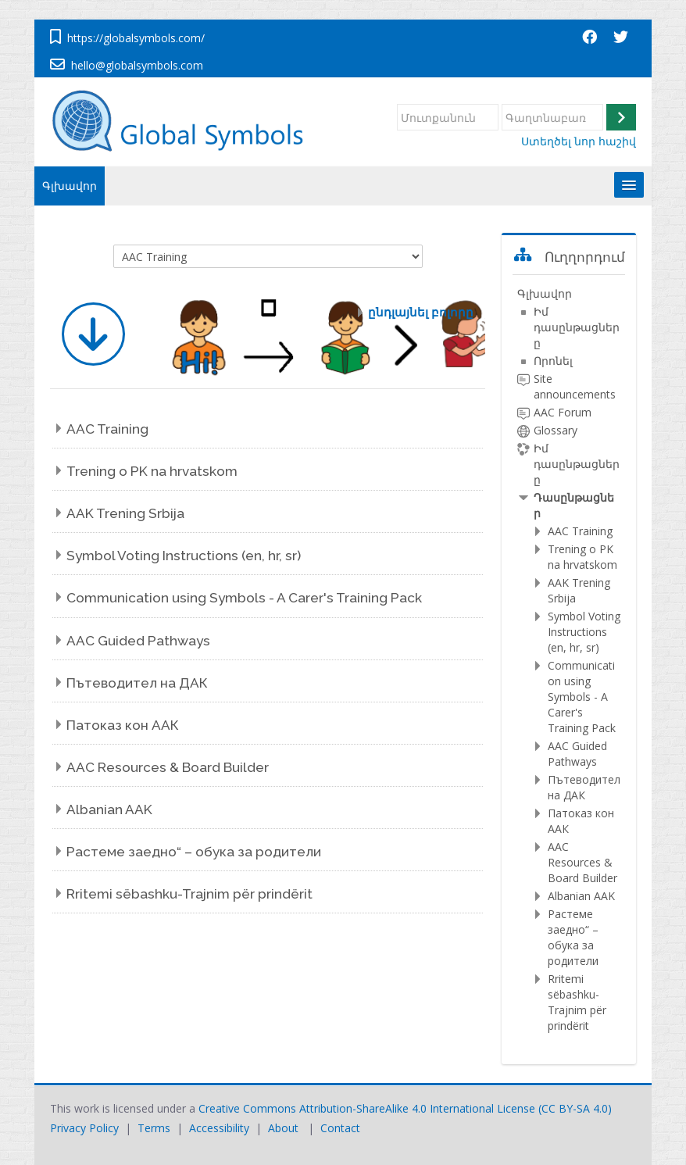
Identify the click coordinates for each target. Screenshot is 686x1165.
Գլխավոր (69, 185)
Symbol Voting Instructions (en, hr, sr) (183, 555)
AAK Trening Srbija (125, 513)
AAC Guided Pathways (138, 641)
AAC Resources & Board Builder (167, 767)
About (283, 1128)
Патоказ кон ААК (122, 725)
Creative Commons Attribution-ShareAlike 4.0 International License (366, 1108)
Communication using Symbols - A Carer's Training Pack (244, 598)
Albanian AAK (109, 809)
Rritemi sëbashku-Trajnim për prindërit (189, 894)
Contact (340, 1128)
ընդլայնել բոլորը (420, 312)
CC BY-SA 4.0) (576, 1108)
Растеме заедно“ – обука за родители (193, 851)
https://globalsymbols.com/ (136, 37)
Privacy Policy (84, 1128)
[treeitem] (568, 660)
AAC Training (107, 429)
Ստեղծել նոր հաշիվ (578, 141)
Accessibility (219, 1128)
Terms (154, 1128)
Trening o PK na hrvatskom (152, 471)
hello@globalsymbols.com (137, 65)
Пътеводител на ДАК (137, 683)
